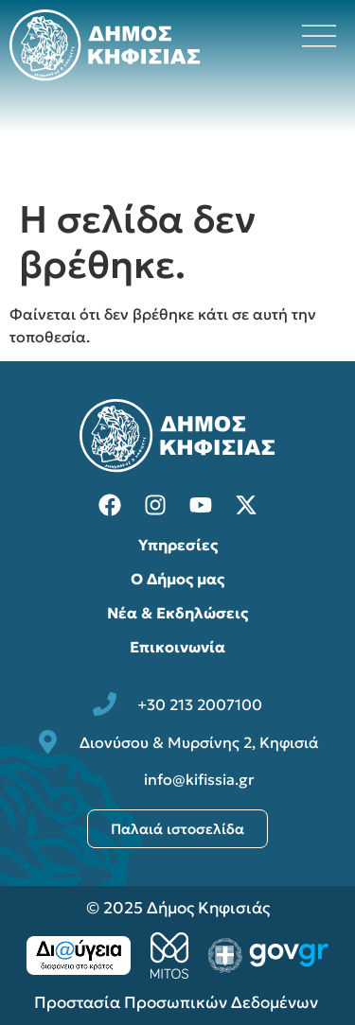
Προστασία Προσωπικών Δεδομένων (178, 1002)
